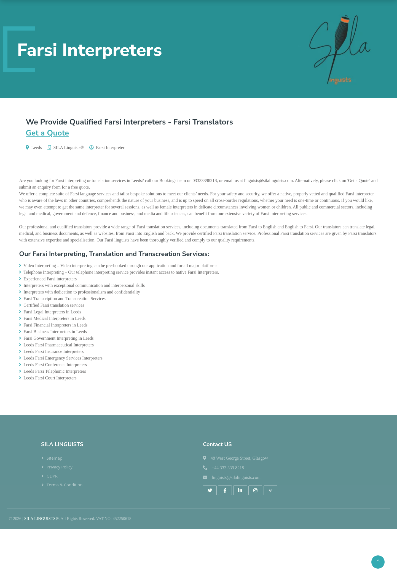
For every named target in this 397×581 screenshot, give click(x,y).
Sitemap (54, 458)
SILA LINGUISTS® (41, 518)
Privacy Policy (60, 467)
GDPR (52, 476)
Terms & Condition (65, 484)
